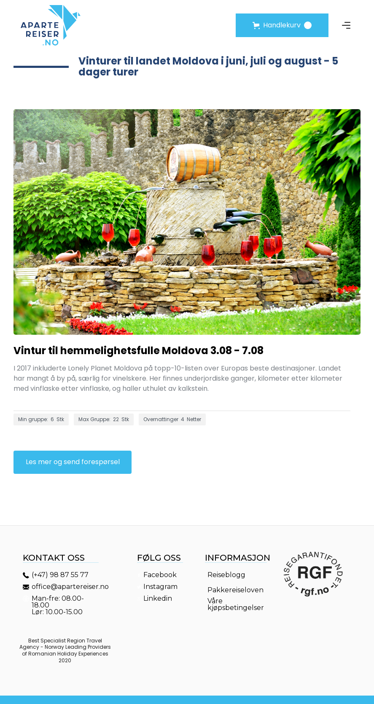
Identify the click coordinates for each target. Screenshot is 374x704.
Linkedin (157, 598)
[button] (282, 25)
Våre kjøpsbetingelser (235, 604)
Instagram (160, 586)
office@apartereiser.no (66, 586)
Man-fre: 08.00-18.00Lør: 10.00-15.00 (58, 605)
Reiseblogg (226, 575)
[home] (50, 25)
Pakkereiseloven (235, 590)
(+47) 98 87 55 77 (60, 575)
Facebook (160, 575)
